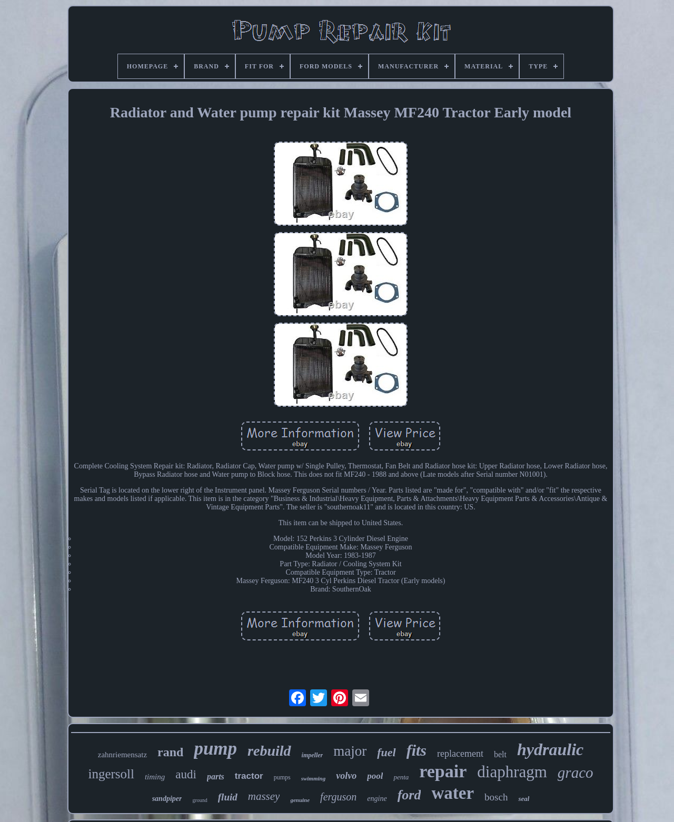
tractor (249, 776)
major (349, 751)
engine (376, 799)
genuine (300, 800)
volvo (346, 775)
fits (417, 750)
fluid (227, 797)
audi (185, 774)
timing (155, 777)
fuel (386, 752)
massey (264, 796)
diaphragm (512, 772)
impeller (312, 755)
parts (215, 776)
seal (523, 799)
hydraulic (550, 749)
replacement (460, 753)
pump (215, 748)
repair (443, 771)
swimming (313, 778)
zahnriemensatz (122, 754)
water (452, 793)
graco (575, 772)
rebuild (269, 751)
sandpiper (167, 799)
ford (409, 795)
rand (170, 752)
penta (401, 777)
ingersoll (111, 774)
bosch (496, 797)
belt (500, 754)
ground (199, 800)
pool (375, 776)
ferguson (338, 797)
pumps (282, 777)
